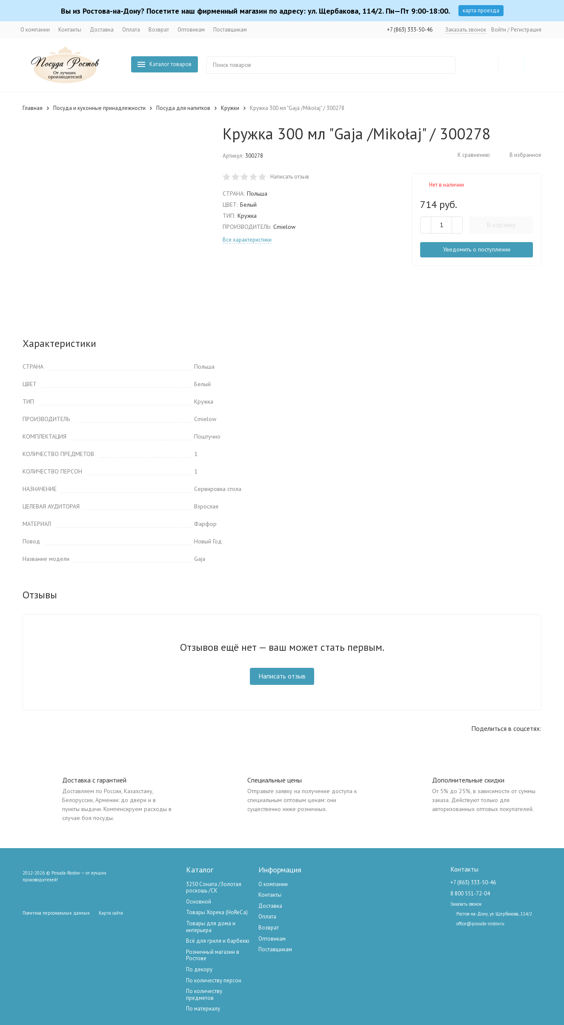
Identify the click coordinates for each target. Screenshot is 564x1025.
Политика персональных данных (56, 913)
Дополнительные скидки (468, 780)
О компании (35, 29)
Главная (33, 108)
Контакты (69, 29)
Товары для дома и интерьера (210, 927)
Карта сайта (111, 913)
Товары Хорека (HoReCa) (217, 912)
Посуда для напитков (183, 108)
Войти (498, 29)
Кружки (230, 108)
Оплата (131, 29)
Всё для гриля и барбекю (217, 940)
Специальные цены (274, 780)
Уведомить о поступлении (476, 249)
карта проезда (481, 10)
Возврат (159, 29)
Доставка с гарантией (94, 780)
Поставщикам (230, 29)
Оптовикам (191, 29)
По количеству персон (213, 980)
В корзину (501, 224)
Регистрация (526, 29)
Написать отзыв (289, 176)
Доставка (102, 29)
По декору (199, 969)
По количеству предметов (204, 994)
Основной (198, 901)
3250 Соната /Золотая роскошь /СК (213, 888)
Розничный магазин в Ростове (212, 955)
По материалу (203, 1008)
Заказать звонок (465, 29)
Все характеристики (247, 239)
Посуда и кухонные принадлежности (99, 108)
